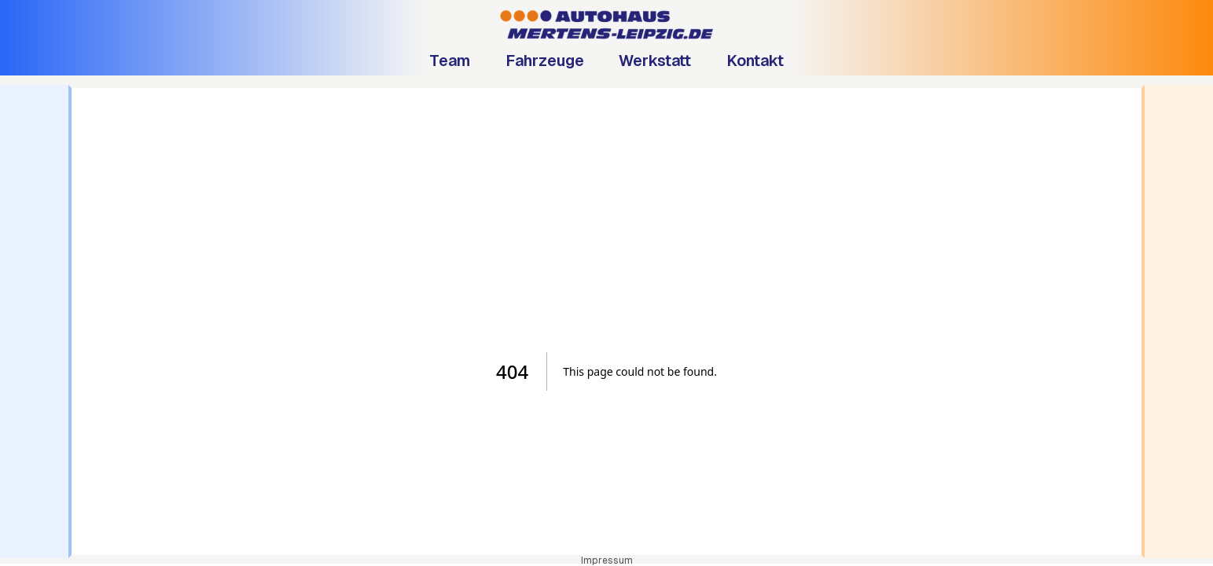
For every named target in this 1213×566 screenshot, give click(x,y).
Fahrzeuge (544, 60)
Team (449, 60)
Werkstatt (655, 60)
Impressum (607, 560)
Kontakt (755, 60)
